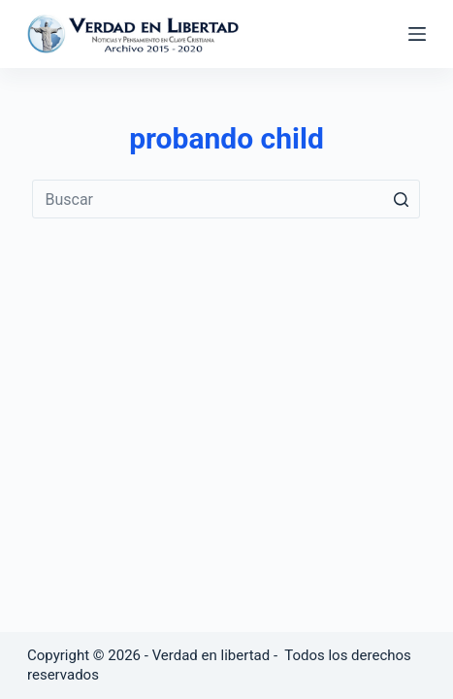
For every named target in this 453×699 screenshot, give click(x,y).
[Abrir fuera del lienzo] (417, 34)
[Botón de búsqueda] (400, 199)
